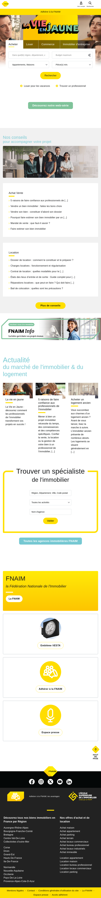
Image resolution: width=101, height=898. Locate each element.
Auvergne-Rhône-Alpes (16, 827)
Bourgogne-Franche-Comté (18, 831)
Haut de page (96, 756)
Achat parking (67, 834)
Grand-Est (9, 854)
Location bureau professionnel (76, 865)
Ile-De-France (11, 861)
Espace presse (41, 894)
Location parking (68, 872)
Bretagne (8, 834)
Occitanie (9, 874)
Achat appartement (70, 831)
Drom (6, 851)
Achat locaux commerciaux (74, 841)
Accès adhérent (59, 894)
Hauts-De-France (13, 858)
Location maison (68, 861)
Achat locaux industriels (72, 848)
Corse (7, 847)
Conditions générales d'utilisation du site (58, 890)
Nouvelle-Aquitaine (14, 871)
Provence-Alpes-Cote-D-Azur (19, 881)
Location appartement (71, 858)
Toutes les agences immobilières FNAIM (50, 541)
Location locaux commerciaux (75, 868)
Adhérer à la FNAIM (50, 11)
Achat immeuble (68, 852)
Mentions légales (15, 890)
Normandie (9, 867)
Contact (31, 890)
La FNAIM (14, 598)
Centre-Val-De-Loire (14, 838)
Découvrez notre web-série (50, 105)
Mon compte (81, 6)
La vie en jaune (14, 399)
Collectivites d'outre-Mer (16, 841)
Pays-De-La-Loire (13, 877)
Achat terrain (67, 838)
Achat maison (67, 827)
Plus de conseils (50, 305)
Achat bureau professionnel (74, 845)
